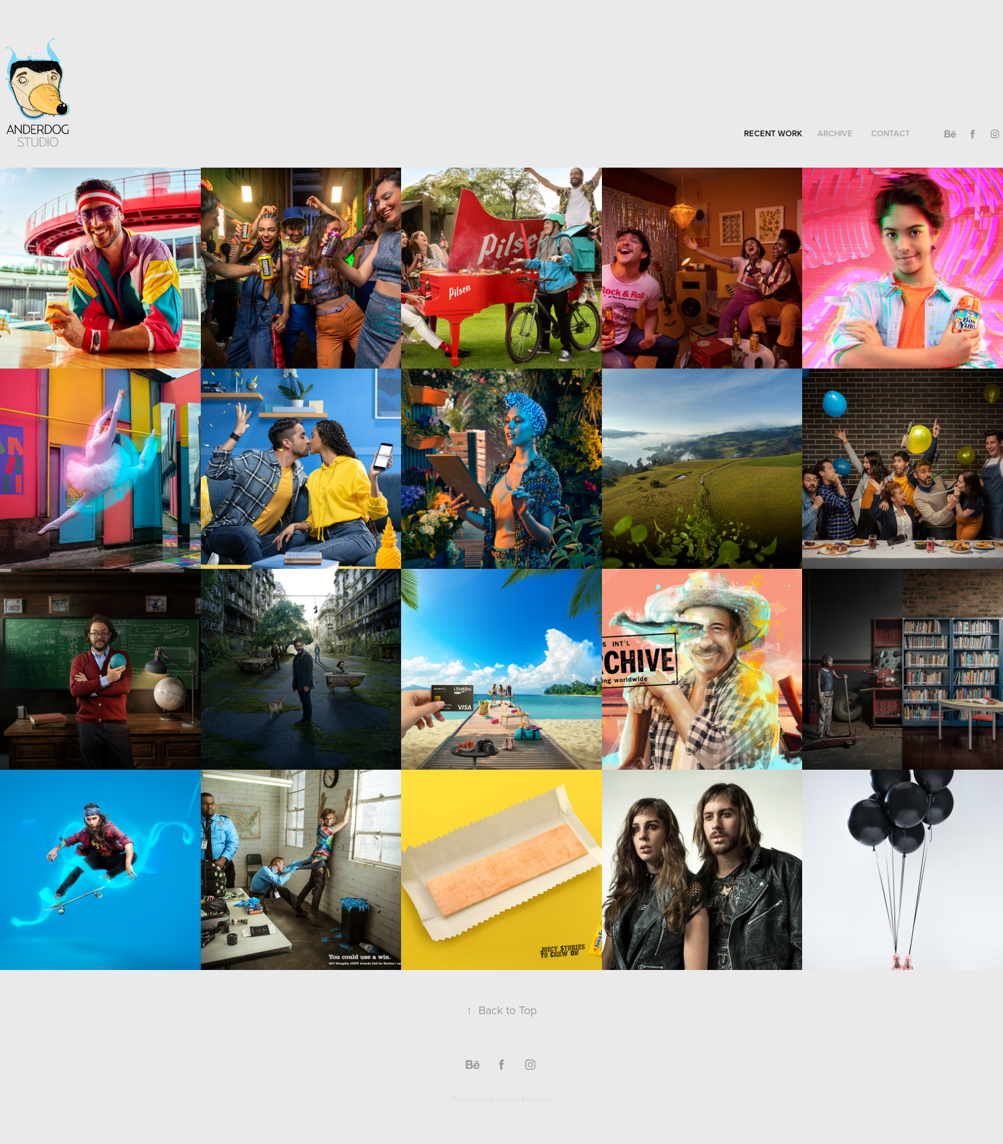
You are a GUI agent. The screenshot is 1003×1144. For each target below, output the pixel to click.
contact (890, 133)
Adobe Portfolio (523, 1099)
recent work (773, 133)
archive (835, 133)
